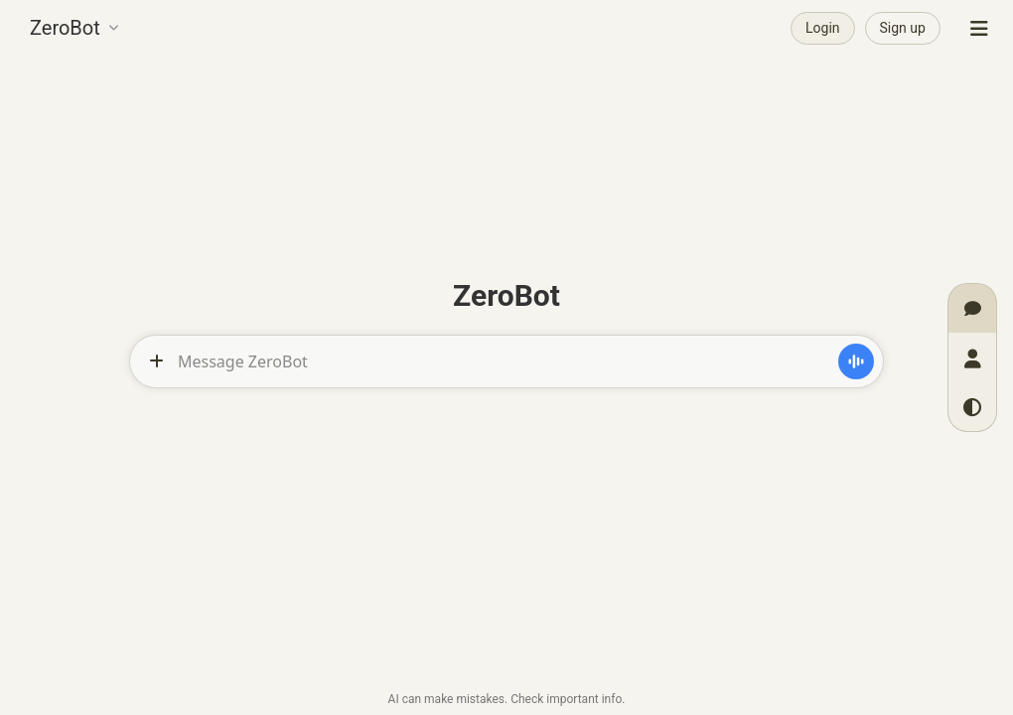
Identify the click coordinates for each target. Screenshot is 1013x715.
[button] (74, 26)
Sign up (903, 28)
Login (822, 28)
